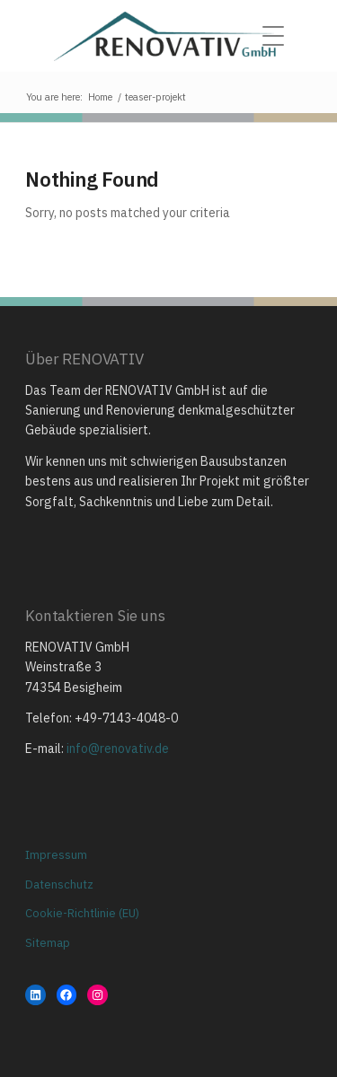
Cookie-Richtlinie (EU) (82, 913)
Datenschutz (59, 884)
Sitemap (47, 942)
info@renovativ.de (118, 748)
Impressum (56, 854)
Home (100, 97)
